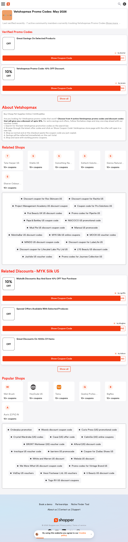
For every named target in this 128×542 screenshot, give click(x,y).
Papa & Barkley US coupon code (42, 220)
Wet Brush (9, 394)
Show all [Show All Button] (64, 99)
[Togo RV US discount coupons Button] (62, 480)
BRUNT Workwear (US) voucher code (45, 444)
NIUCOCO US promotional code (84, 220)
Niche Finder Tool (80, 504)
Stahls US (34, 163)
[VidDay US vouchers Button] (22, 473)
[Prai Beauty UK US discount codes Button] (43, 213)
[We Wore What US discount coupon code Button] (40, 466)
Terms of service (79, 525)
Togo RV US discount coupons (63, 480)
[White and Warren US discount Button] (47, 458)
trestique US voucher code (27, 451)
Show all (64, 369)
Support (76, 509)
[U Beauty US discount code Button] (99, 473)
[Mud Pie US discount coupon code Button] (46, 227)
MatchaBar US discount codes (26, 235)
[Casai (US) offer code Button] (62, 437)
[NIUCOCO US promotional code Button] (83, 220)
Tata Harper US (11, 163)
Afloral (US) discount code (87, 444)
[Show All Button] (64, 369)
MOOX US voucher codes (103, 235)
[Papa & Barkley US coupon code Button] (41, 220)
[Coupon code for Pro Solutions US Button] (93, 206)
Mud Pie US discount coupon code (47, 228)
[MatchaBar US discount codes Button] (25, 235)
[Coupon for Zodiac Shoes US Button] (98, 451)
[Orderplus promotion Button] (20, 429)
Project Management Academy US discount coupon (41, 206)
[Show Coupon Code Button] (61, 58)
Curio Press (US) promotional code (99, 430)
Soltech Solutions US (91, 163)
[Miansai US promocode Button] (85, 227)
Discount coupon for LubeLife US (86, 242)
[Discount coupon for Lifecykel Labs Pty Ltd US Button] (42, 249)
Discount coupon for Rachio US (87, 199)
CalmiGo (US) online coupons (99, 437)
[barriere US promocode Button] (61, 451)
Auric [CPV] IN (11, 414)
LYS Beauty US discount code (92, 249)
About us (52, 509)
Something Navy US (65, 163)
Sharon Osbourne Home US (18, 183)
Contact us (64, 509)
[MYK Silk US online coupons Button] (65, 235)
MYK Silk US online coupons (66, 235)
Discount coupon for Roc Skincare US (43, 199)
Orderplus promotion (21, 430)
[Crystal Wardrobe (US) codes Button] (27, 437)
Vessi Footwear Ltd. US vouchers (60, 473)
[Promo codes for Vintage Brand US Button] (88, 466)
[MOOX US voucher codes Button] (101, 235)
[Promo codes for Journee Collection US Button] (80, 256)
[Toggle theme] (124, 4)
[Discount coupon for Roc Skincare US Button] (41, 198)
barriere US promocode (62, 451)
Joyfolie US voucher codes (38, 257)
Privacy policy (65, 525)
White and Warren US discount (48, 459)
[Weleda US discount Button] (83, 458)
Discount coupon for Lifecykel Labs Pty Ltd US (44, 249)
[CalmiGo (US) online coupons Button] (98, 437)
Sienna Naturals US (116, 163)
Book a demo (45, 504)
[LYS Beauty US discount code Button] (91, 249)
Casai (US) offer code (64, 437)
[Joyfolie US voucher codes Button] (37, 256)
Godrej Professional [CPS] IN (96, 394)
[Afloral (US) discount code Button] (86, 444)
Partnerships (61, 504)
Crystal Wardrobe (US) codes (28, 437)
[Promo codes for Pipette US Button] (84, 213)
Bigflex (110, 394)
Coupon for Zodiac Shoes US (98, 451)
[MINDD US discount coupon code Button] (40, 242)
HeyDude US (36, 394)
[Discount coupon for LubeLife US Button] (84, 242)
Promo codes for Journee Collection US (82, 257)
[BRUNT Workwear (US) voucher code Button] (44, 444)
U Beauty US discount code (100, 473)
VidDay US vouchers (23, 473)
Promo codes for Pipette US (86, 213)
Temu (58, 394)
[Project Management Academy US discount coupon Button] (40, 206)
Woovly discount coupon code (56, 430)
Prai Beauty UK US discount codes (44, 213)
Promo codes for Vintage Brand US (89, 466)
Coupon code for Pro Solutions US (94, 206)
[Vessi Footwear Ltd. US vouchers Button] (59, 473)
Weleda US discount (84, 459)
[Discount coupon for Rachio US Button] (86, 198)
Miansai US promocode (86, 228)
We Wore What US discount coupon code (41, 466)
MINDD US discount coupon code (41, 242)
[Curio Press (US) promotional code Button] (98, 429)
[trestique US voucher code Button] (26, 451)
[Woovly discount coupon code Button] (55, 429)
